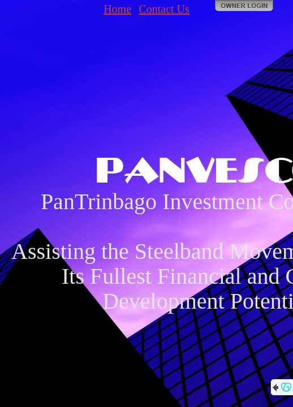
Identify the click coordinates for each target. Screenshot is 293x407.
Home (117, 9)
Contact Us (164, 9)
